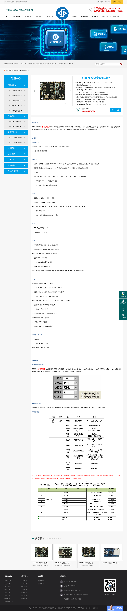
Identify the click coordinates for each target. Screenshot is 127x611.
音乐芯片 (28, 16)
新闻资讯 (95, 16)
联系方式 (41, 581)
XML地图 (81, 608)
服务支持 (24, 598)
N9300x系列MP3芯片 (16, 127)
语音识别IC (39, 16)
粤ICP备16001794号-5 (70, 608)
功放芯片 (53, 64)
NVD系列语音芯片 (15, 106)
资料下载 (115, 110)
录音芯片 (50, 16)
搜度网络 (95, 608)
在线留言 (41, 584)
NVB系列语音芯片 (15, 95)
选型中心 (74, 16)
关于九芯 (105, 16)
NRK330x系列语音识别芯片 (16, 142)
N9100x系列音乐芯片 (16, 121)
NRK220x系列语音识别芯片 (16, 137)
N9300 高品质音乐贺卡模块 (64, 563)
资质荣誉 (24, 593)
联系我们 (107, 2)
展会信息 (24, 595)
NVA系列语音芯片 (15, 90)
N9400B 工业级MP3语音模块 (112, 563)
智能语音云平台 (117, 2)
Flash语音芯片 (68, 64)
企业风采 (24, 590)
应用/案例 (84, 16)
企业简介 (24, 581)
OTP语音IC (17, 16)
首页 (7, 16)
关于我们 (100, 2)
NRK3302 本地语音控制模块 (88, 563)
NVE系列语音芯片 (15, 111)
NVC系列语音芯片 (15, 100)
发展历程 (24, 587)
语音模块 (60, 64)
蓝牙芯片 (46, 64)
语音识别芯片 (45, 127)
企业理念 (24, 584)
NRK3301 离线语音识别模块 (41, 563)
